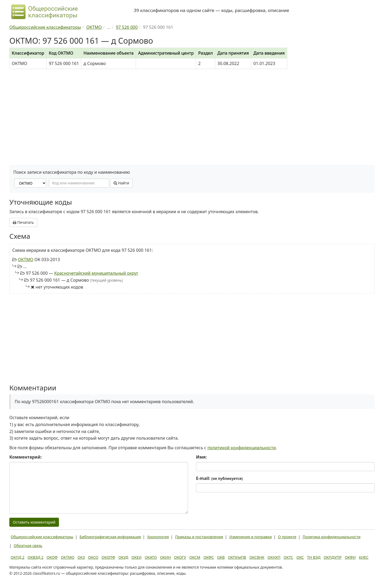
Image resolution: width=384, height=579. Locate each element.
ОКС (300, 557)
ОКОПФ (108, 557)
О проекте (287, 536)
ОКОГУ (180, 557)
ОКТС (288, 557)
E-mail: (219, 478)
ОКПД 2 (18, 557)
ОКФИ (350, 557)
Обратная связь (28, 545)
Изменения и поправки (250, 536)
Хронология (158, 536)
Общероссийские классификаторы (42, 536)
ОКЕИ (136, 557)
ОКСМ (194, 557)
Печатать (23, 222)
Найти (121, 182)
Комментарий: (25, 457)
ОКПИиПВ (237, 557)
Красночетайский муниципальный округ (96, 273)
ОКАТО (151, 557)
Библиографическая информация (110, 536)
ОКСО (93, 557)
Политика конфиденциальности (332, 536)
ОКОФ (52, 557)
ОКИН (165, 557)
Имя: (201, 457)
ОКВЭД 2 (35, 557)
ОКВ (221, 557)
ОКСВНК (256, 557)
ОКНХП (273, 557)
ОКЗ (81, 557)
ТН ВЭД (314, 557)
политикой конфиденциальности (241, 448)
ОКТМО (25, 259)
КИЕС (364, 557)
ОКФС (208, 557)
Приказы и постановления (199, 536)
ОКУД (123, 557)
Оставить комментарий (34, 522)
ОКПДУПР (333, 557)
